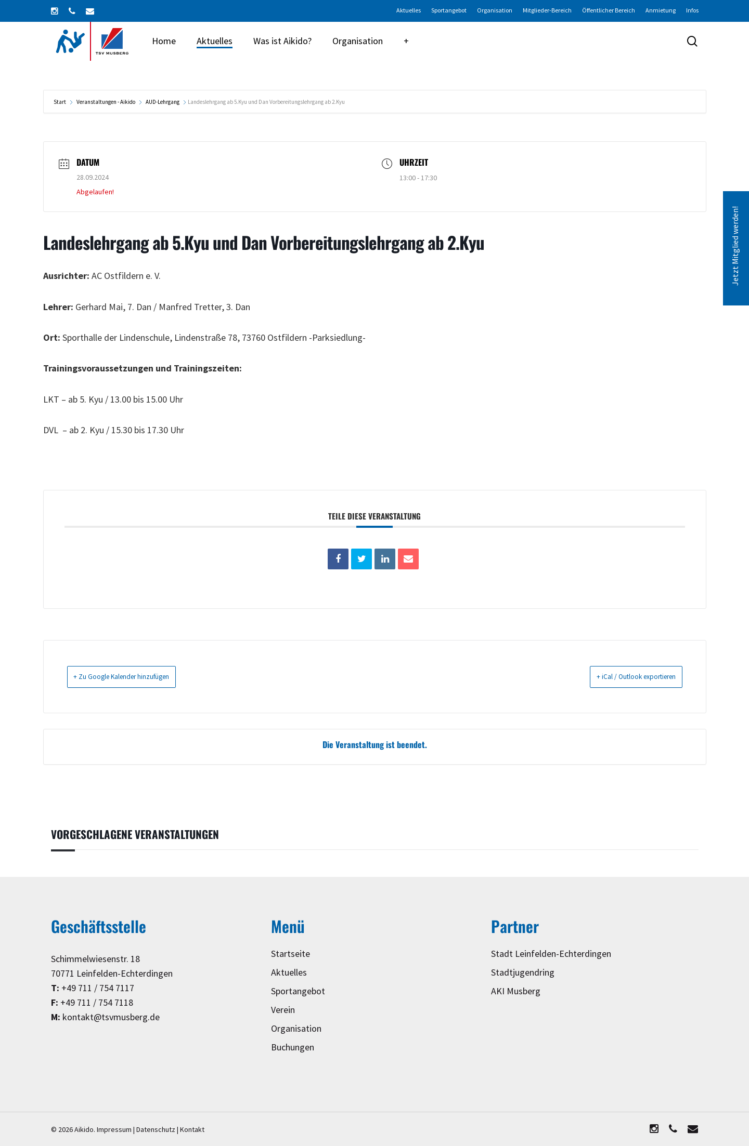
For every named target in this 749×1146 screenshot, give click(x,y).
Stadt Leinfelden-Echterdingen (551, 954)
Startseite (290, 954)
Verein (283, 1010)
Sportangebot (298, 991)
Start (60, 102)
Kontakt (192, 1129)
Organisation (296, 1028)
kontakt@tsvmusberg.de (111, 1017)
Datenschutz (155, 1129)
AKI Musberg (515, 991)
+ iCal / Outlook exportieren (622, 677)
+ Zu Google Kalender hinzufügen (136, 677)
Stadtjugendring (522, 972)
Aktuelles (289, 972)
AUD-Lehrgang (162, 102)
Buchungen (292, 1047)
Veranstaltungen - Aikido (105, 102)
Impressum (114, 1129)
